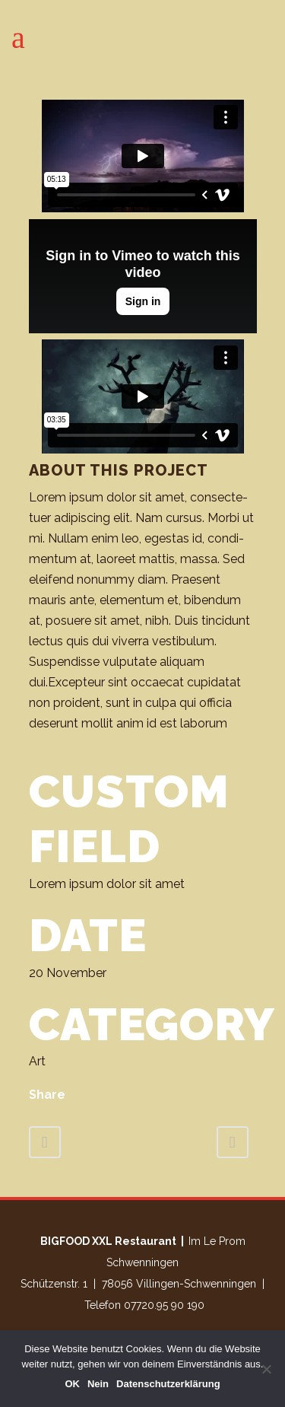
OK (72, 1383)
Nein (98, 1383)
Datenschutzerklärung (168, 1383)
